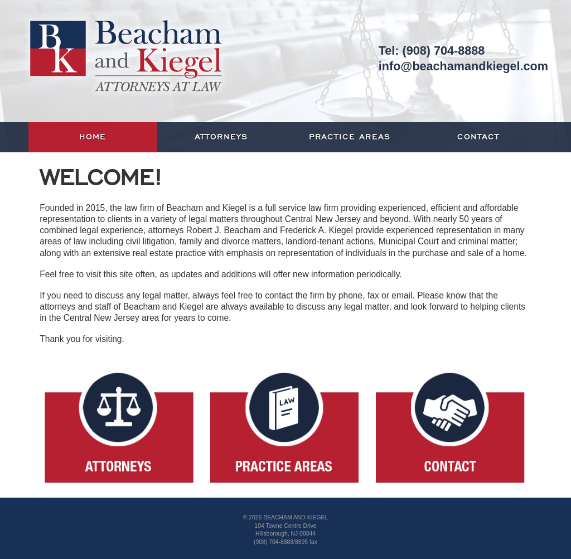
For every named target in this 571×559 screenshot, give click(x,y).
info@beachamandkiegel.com (463, 66)
